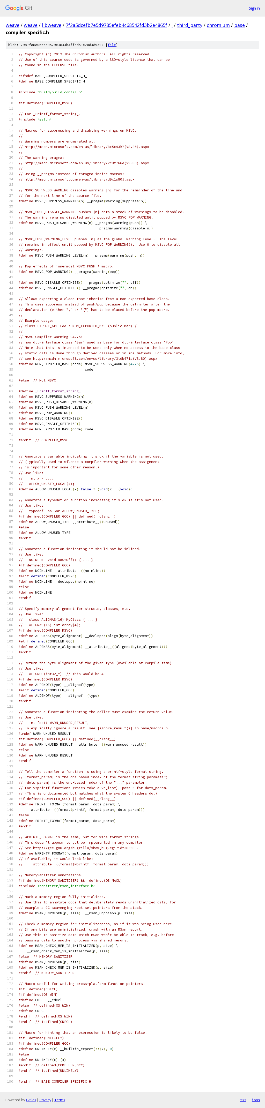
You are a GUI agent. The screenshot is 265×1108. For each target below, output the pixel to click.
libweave (51, 25)
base (239, 25)
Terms (59, 1099)
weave (12, 25)
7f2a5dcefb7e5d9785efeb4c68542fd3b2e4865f (116, 25)
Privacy (45, 1099)
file (112, 45)
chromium (218, 25)
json (256, 1099)
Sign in (254, 8)
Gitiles (31, 1099)
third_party (189, 25)
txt (243, 1099)
